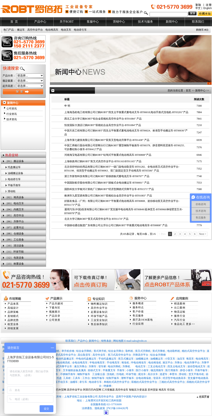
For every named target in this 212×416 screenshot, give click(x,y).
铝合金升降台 (116, 350)
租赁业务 (13, 324)
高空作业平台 (35, 29)
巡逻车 (163, 374)
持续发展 (13, 328)
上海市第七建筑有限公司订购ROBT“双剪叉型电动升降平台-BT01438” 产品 (106, 140)
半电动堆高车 (97, 362)
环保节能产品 (99, 316)
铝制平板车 (112, 378)
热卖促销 (11, 155)
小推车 (130, 370)
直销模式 (13, 316)
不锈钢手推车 (68, 374)
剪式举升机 (100, 350)
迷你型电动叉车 (196, 366)
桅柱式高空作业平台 (193, 350)
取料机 (129, 350)
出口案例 (179, 307)
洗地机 (111, 374)
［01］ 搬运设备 (14, 161)
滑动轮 (11, 191)
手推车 (121, 370)
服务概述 (138, 303)
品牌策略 (13, 311)
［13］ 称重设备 (14, 263)
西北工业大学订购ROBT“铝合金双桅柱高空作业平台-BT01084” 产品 (103, 118)
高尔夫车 (153, 374)
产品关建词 (56, 303)
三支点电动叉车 (157, 366)
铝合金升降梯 (158, 354)
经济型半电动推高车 (174, 378)
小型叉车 (170, 358)
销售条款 (106, 340)
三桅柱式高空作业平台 (172, 381)
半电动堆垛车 (138, 362)
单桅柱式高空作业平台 (117, 381)
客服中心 (93, 21)
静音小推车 (186, 370)
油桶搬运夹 (142, 358)
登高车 (157, 378)
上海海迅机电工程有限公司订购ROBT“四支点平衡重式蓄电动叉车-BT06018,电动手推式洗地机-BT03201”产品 (126, 112)
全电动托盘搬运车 (63, 358)
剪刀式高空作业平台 (119, 354)
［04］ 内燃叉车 (14, 209)
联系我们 (198, 21)
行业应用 (138, 323)
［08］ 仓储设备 (14, 233)
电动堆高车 (51, 29)
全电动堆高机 (62, 362)
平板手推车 (14, 185)
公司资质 (54, 319)
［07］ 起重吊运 (14, 227)
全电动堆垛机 (143, 378)
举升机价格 (68, 350)
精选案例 (179, 303)
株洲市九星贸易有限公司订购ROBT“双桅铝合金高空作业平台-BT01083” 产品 (108, 195)
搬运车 (21, 29)
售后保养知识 (99, 324)
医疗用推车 (171, 370)
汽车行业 (179, 319)
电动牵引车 (80, 29)
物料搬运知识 (99, 303)
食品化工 (179, 324)
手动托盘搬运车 (107, 358)
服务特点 (138, 307)
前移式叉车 (94, 370)
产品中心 (40, 21)
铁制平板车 (98, 378)
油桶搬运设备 (15, 173)
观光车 (142, 374)
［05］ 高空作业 (14, 215)
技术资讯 (11, 119)
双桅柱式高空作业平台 (144, 381)
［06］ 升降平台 (14, 221)
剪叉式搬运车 (126, 358)
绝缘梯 (107, 385)
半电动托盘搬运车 (86, 358)
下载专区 (54, 307)
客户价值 (138, 311)
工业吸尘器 (98, 374)
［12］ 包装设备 (14, 257)
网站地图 (118, 340)
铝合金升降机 (84, 350)
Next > (202, 233)
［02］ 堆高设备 (14, 197)
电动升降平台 (192, 362)
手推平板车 (201, 370)
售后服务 (138, 315)
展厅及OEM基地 (143, 319)
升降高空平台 (140, 354)
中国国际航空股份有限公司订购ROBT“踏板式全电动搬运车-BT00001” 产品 (106, 182)
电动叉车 (66, 29)
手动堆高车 (113, 362)
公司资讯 (11, 108)
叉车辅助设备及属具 (74, 370)
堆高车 (190, 358)
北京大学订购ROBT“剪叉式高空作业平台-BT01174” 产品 (96, 218)
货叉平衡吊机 (196, 374)
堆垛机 (125, 362)
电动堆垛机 (154, 362)
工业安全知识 (99, 320)
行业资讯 (11, 113)
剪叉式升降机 (143, 350)
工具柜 (67, 378)
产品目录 (54, 315)
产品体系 (13, 303)
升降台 (178, 362)
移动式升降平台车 (61, 366)
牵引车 (83, 381)
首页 (188, 90)
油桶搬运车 (156, 358)
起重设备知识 (99, 311)
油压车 (181, 358)
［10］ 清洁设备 (14, 245)
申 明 (67, 105)
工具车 (76, 378)
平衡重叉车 (109, 370)
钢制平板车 (83, 374)
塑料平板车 (127, 378)
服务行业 (179, 315)
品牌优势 (13, 320)
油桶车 (74, 381)
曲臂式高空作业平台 (64, 354)
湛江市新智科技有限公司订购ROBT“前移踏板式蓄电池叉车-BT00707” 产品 (106, 176)
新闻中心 (172, 21)
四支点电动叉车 (176, 366)
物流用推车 (157, 370)
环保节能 (131, 374)
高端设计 (13, 307)
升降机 (126, 366)
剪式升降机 (158, 350)
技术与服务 (145, 21)
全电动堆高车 (80, 362)
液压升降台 (80, 366)
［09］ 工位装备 (14, 239)
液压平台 (167, 362)
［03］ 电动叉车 (14, 203)
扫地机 (120, 374)
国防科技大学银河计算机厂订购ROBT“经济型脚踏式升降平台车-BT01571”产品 (109, 189)
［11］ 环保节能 (14, 251)
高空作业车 (99, 354)
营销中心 (119, 21)
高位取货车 (84, 354)
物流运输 (179, 311)
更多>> (190, 324)
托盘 (59, 378)
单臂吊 (173, 374)
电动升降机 (114, 366)
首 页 (14, 21)
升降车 (92, 366)
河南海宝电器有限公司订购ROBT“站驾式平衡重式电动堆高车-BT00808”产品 (107, 154)
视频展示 (54, 311)
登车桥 (102, 366)
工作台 (86, 378)
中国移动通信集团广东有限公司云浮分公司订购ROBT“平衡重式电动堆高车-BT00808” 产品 (115, 225)
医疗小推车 (142, 370)
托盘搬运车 (14, 167)
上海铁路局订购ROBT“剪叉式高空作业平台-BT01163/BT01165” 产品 (103, 161)
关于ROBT (67, 21)
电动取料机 (173, 350)
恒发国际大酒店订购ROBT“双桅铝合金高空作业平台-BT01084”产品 (102, 125)
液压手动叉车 (60, 381)
